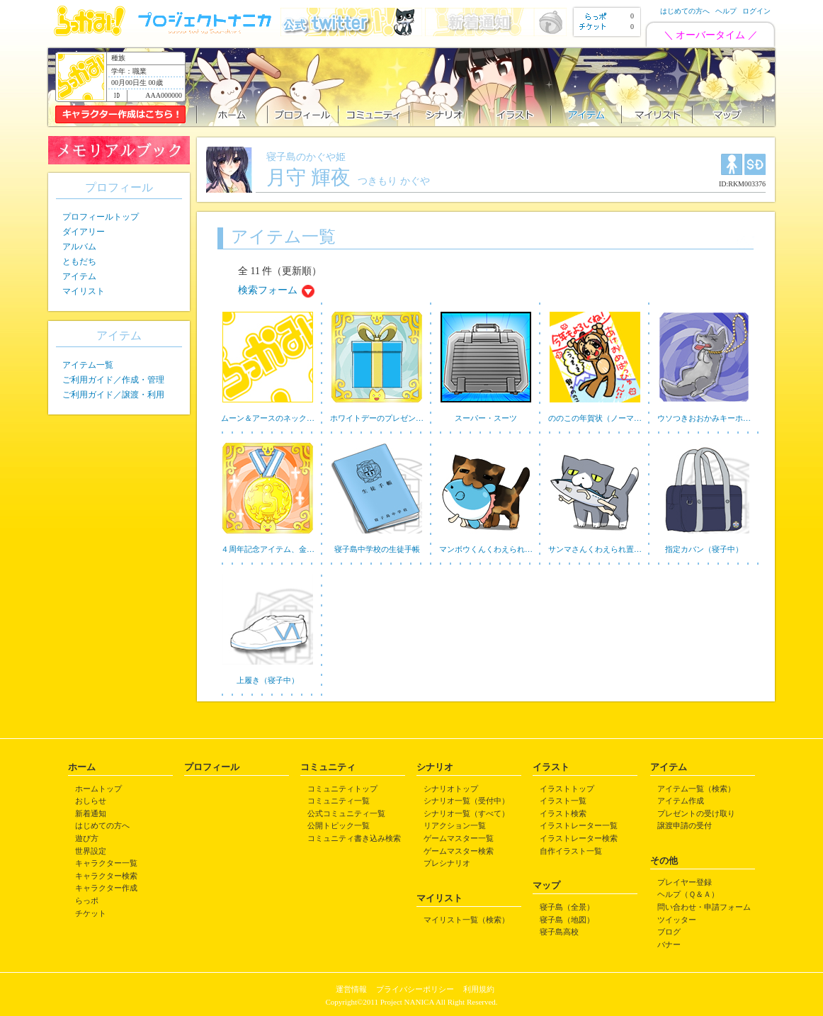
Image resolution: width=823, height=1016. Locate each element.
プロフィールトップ (100, 217)
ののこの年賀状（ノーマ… (595, 418)
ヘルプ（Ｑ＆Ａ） (688, 894)
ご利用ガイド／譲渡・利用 (113, 395)
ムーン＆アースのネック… (267, 418)
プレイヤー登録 (684, 882)
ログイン (756, 11)
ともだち (79, 261)
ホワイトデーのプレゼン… (377, 418)
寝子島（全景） (567, 907)
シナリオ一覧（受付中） (466, 800)
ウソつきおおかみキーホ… (704, 418)
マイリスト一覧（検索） (466, 919)
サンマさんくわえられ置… (595, 549)
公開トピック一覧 (338, 825)
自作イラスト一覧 (571, 851)
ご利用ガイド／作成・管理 (113, 380)
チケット (90, 913)
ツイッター (676, 919)
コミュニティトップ (342, 788)
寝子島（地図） (567, 919)
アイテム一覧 (87, 365)
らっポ (86, 900)
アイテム (79, 276)
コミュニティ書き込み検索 (354, 838)
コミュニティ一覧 (338, 800)
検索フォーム (267, 290)
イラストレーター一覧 (579, 825)
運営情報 (351, 989)
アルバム (79, 247)
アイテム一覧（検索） (696, 788)
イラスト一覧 (563, 800)
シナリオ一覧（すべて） (466, 813)
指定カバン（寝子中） (704, 549)
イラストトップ (567, 788)
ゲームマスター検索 (459, 851)
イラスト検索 (563, 813)
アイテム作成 (680, 800)
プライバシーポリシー (415, 989)
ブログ (669, 931)
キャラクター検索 (106, 875)
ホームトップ (98, 788)
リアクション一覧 (455, 825)
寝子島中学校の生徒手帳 (377, 549)
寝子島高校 (559, 931)
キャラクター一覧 (106, 863)
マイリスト (83, 291)
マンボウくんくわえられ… (486, 549)
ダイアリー (83, 232)
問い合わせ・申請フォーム (704, 907)
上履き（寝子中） (268, 680)
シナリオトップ (451, 788)
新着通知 (90, 813)
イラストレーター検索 (579, 838)
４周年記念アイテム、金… (267, 549)
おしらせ (90, 800)
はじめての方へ (685, 11)
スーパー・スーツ (486, 418)
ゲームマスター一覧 (459, 838)
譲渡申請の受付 (684, 825)
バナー (669, 944)
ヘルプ (726, 11)
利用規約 (478, 989)
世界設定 (90, 851)
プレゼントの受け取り (696, 813)
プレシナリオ (447, 863)
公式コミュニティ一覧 (346, 813)
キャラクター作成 (106, 888)
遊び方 (86, 838)
